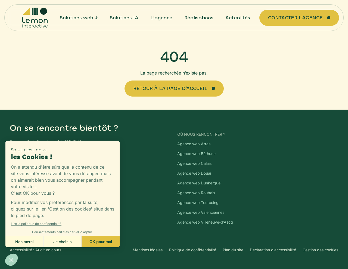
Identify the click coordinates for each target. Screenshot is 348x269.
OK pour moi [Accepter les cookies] (100, 241)
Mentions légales (148, 250)
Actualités (237, 17)
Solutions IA (124, 17)
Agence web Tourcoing (198, 202)
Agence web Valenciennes (200, 212)
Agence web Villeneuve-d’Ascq (205, 222)
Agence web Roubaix (196, 192)
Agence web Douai (194, 173)
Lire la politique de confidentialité (36, 224)
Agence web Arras (193, 143)
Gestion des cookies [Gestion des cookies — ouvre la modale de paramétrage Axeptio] (320, 250)
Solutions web (76, 17)
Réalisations (198, 17)
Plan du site (233, 250)
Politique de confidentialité (192, 250)
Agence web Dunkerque (198, 183)
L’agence (161, 17)
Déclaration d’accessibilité (273, 250)
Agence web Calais (194, 163)
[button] (11, 259)
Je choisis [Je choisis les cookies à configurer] (62, 241)
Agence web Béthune (196, 153)
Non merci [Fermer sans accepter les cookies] (24, 241)
